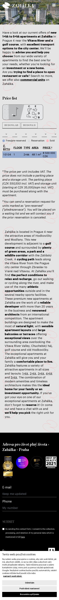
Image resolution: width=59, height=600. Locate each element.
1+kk (25, 373)
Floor (18, 147)
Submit (8, 522)
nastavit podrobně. (12, 576)
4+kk (49, 373)
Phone (7, 501)
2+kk (33, 373)
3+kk (41, 373)
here (23, 537)
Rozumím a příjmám (29, 594)
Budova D (29, 125)
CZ (47, 5)
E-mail (6, 487)
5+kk (14, 377)
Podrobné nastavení (29, 589)
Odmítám (29, 583)
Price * (47, 147)
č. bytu (6, 148)
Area (35, 147)
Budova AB (11, 125)
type (27, 147)
